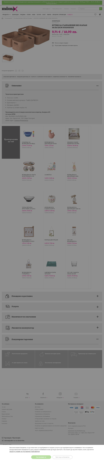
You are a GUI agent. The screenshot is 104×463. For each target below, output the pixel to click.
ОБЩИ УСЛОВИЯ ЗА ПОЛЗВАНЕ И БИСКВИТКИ (24, 451)
